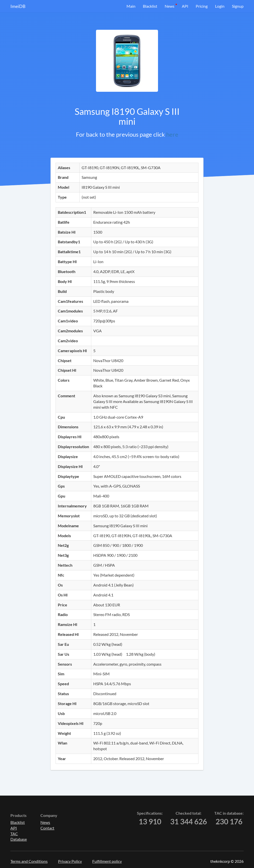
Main (131, 6)
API (185, 6)
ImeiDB (18, 6)
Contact (47, 828)
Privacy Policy (70, 861)
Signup (238, 6)
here (172, 134)
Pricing (202, 6)
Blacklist (150, 6)
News (169, 6)
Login (219, 6)
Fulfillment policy (107, 861)
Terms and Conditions (29, 861)
